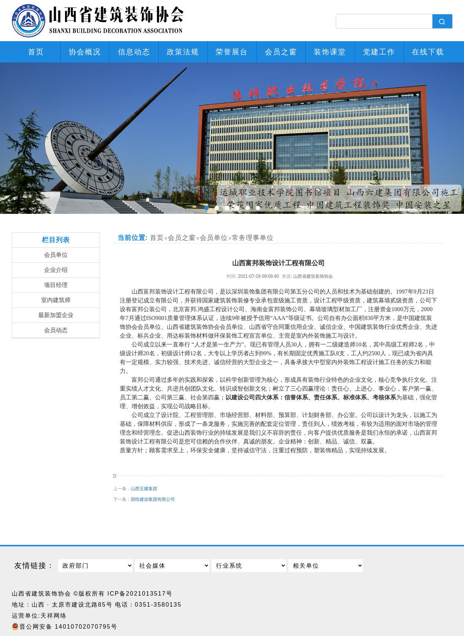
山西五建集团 (144, 488)
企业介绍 (56, 270)
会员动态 (56, 330)
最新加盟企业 (55, 315)
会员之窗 (281, 52)
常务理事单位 (253, 237)
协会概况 (85, 52)
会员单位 (56, 255)
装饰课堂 (330, 52)
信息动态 (134, 52)
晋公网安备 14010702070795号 (68, 627)
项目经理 (56, 285)
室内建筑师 (56, 300)
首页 (36, 52)
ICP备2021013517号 (140, 593)
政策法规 (183, 52)
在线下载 (428, 52)
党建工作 (379, 52)
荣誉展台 (232, 52)
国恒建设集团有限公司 (153, 499)
